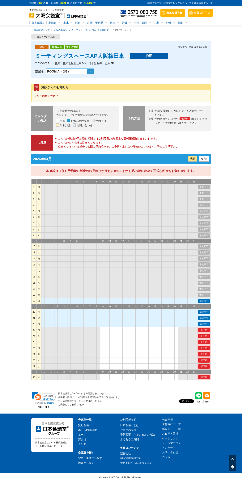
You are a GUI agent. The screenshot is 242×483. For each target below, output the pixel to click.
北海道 (53, 22)
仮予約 (204, 330)
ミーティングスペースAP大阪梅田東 (90, 30)
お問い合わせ (170, 452)
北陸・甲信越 (95, 22)
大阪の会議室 (60, 30)
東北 (66, 22)
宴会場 (82, 439)
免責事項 (167, 419)
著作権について (171, 424)
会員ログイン (202, 12)
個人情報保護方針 (131, 458)
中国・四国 (140, 22)
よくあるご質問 (129, 439)
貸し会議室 (84, 425)
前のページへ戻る (46, 36)
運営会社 (125, 453)
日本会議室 (38, 22)
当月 (192, 158)
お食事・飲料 (170, 433)
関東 (78, 22)
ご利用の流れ (128, 429)
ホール (82, 434)
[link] (43, 398)
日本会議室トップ (40, 30)
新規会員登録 (174, 12)
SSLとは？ (43, 407)
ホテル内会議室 (87, 429)
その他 (82, 443)
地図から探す (86, 462)
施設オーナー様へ (173, 429)
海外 (181, 22)
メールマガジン (171, 442)
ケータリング (170, 438)
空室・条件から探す (90, 458)
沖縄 (169, 22)
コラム (166, 457)
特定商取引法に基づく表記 (136, 462)
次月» (204, 158)
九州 (156, 22)
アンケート (169, 447)
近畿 (124, 22)
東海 (112, 22)
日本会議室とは (129, 425)
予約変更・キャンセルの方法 (137, 434)
